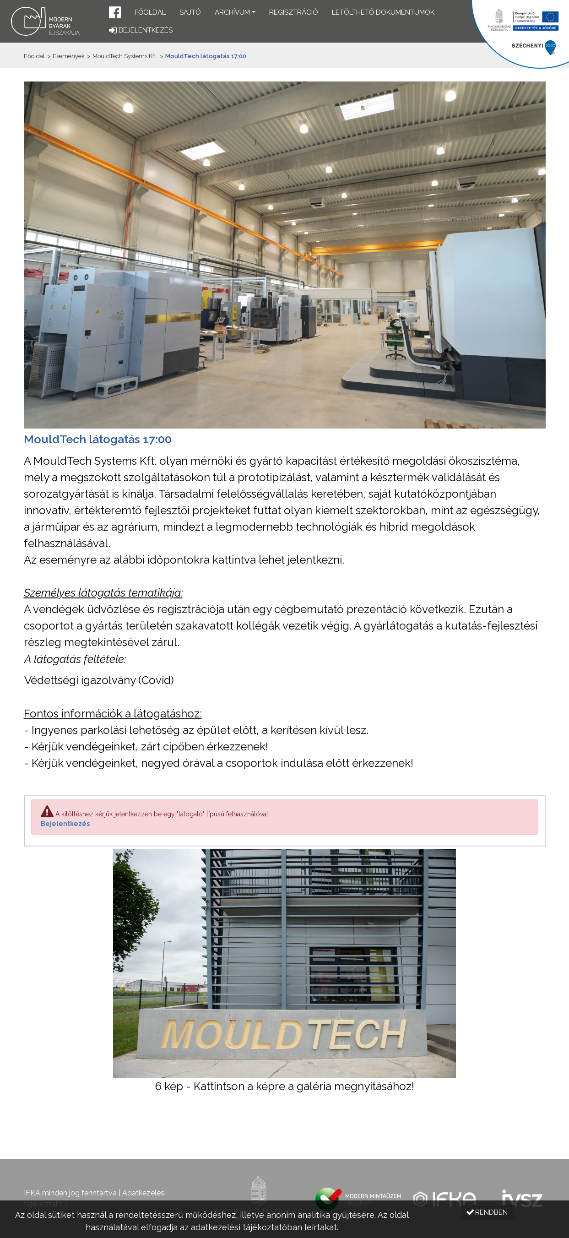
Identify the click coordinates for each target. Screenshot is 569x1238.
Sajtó (190, 12)
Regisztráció (293, 12)
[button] (115, 13)
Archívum (232, 12)
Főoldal (150, 12)
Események (69, 56)
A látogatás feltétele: (75, 659)
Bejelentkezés (65, 823)
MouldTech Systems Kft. (124, 56)
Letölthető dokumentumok (383, 12)
